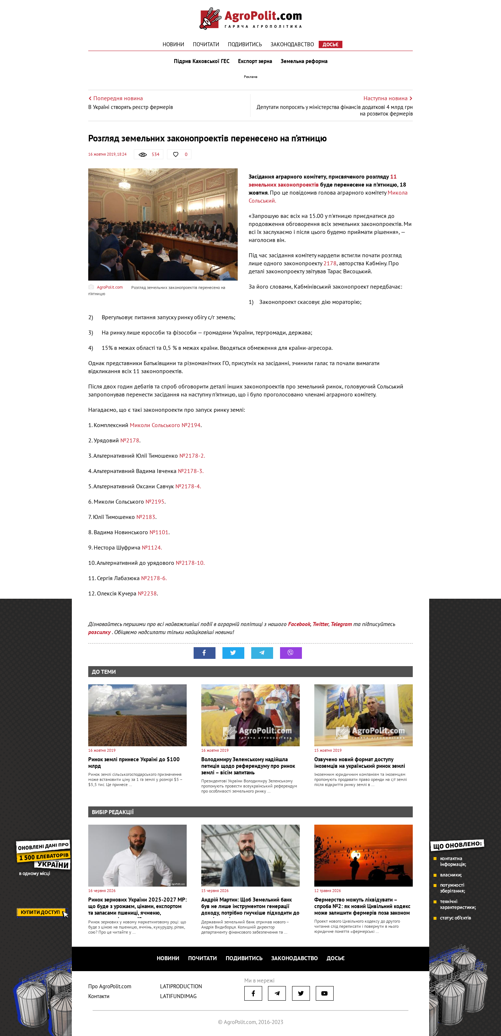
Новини (173, 44)
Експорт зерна (255, 61)
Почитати (206, 44)
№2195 (154, 501)
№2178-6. (154, 578)
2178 (330, 263)
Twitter (320, 624)
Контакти (98, 996)
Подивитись (245, 44)
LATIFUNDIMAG (178, 996)
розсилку (100, 632)
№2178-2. (192, 455)
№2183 (145, 516)
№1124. (152, 547)
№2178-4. (188, 486)
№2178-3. (189, 470)
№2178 (129, 440)
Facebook (299, 624)
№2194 (191, 425)
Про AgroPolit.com (109, 986)
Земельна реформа (304, 61)
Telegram (341, 624)
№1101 (158, 532)
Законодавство (292, 44)
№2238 (147, 593)
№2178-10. (190, 562)
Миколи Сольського (155, 425)
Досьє (330, 44)
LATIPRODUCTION (181, 986)
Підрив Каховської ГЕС (201, 61)
